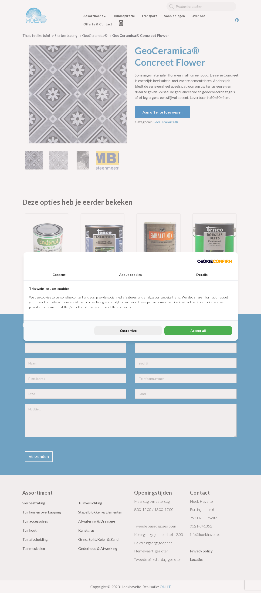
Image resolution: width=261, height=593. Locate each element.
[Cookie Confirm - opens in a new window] (214, 261)
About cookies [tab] (130, 275)
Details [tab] (202, 275)
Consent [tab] (59, 275)
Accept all (198, 331)
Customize (128, 331)
